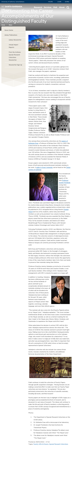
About (62, 7)
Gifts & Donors (44, 444)
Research (38, 7)
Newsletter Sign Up (15, 65)
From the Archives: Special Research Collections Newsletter (15, 56)
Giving (67, 2)
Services (47, 7)
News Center (8, 30)
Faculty (35, 444)
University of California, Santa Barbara (12, 2)
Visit (55, 7)
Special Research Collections (58, 444)
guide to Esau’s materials (44, 167)
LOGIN (59, 2)
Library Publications (10, 35)
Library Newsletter (15, 40)
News (10, 25)
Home (3, 25)
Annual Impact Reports (13, 46)
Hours (50, 2)
